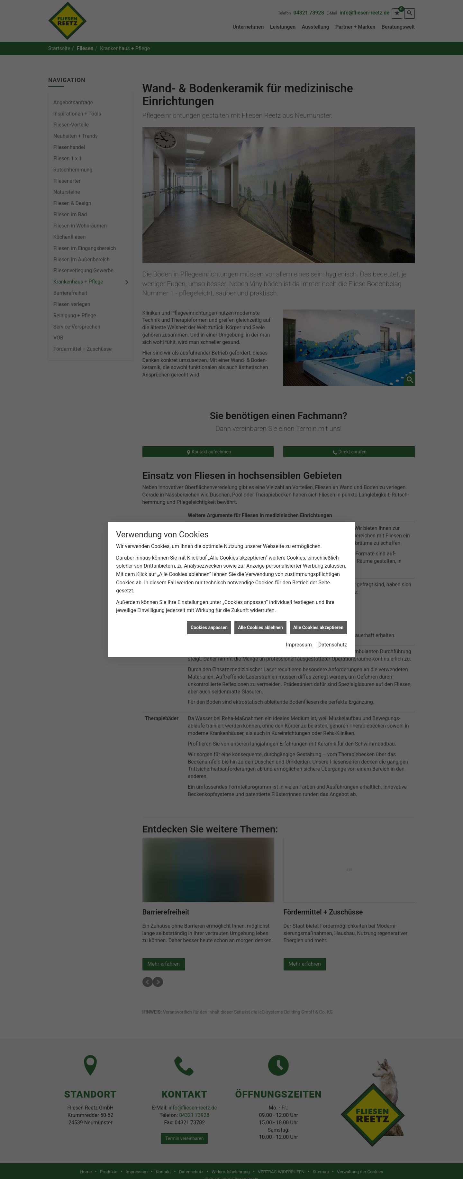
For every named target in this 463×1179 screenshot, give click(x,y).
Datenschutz (332, 640)
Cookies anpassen (209, 623)
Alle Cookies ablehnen (260, 623)
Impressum (299, 640)
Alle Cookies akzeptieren (318, 623)
